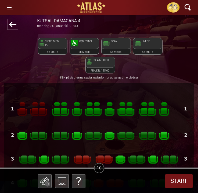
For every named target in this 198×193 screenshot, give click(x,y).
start (179, 181)
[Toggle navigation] (10, 7)
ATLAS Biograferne (91, 7)
